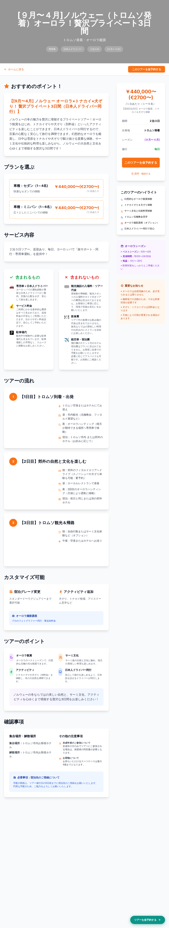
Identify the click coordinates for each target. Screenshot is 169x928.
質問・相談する (141, 173)
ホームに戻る (14, 69)
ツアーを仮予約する (147, 920)
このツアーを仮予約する (146, 69)
